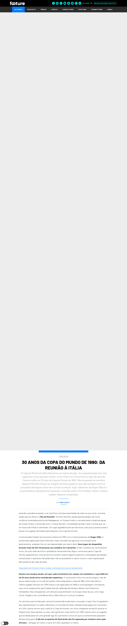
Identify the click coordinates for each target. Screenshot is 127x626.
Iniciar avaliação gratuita (105, 3)
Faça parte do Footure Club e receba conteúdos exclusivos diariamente (51, 568)
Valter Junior (64, 502)
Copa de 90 (63, 456)
